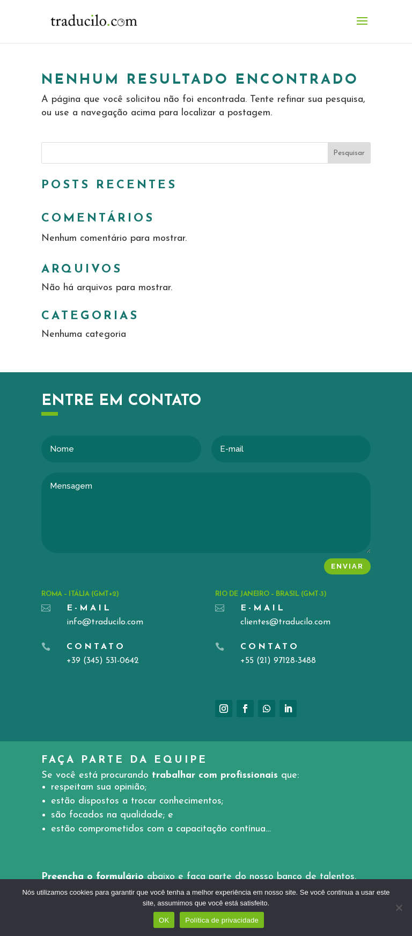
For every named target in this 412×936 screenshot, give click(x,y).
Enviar (347, 566)
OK (164, 920)
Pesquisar (349, 153)
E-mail (89, 608)
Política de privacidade (222, 920)
